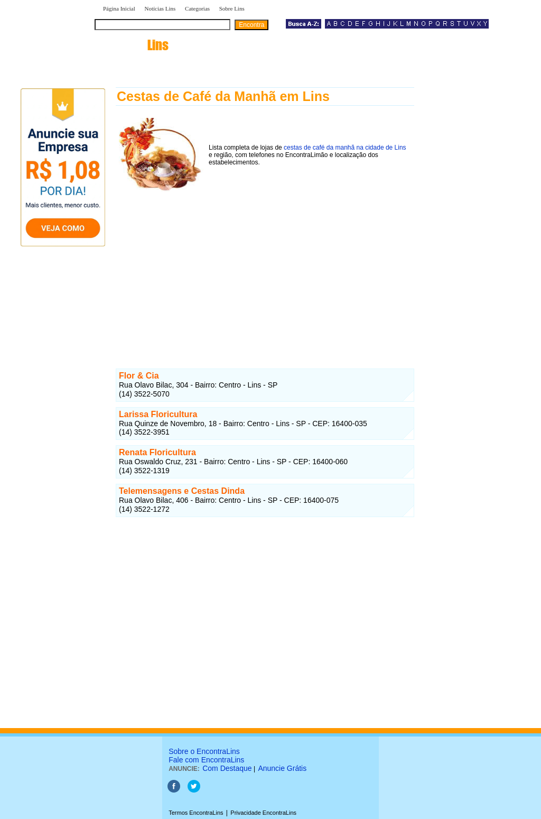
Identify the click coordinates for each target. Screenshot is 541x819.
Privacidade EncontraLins (263, 812)
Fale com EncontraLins (206, 760)
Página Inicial (119, 8)
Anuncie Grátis (282, 768)
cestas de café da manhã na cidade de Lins (345, 147)
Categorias (197, 8)
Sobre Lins (232, 8)
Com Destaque (226, 768)
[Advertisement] (265, 269)
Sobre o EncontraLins (204, 751)
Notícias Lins (159, 8)
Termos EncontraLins (196, 812)
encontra (134, 44)
